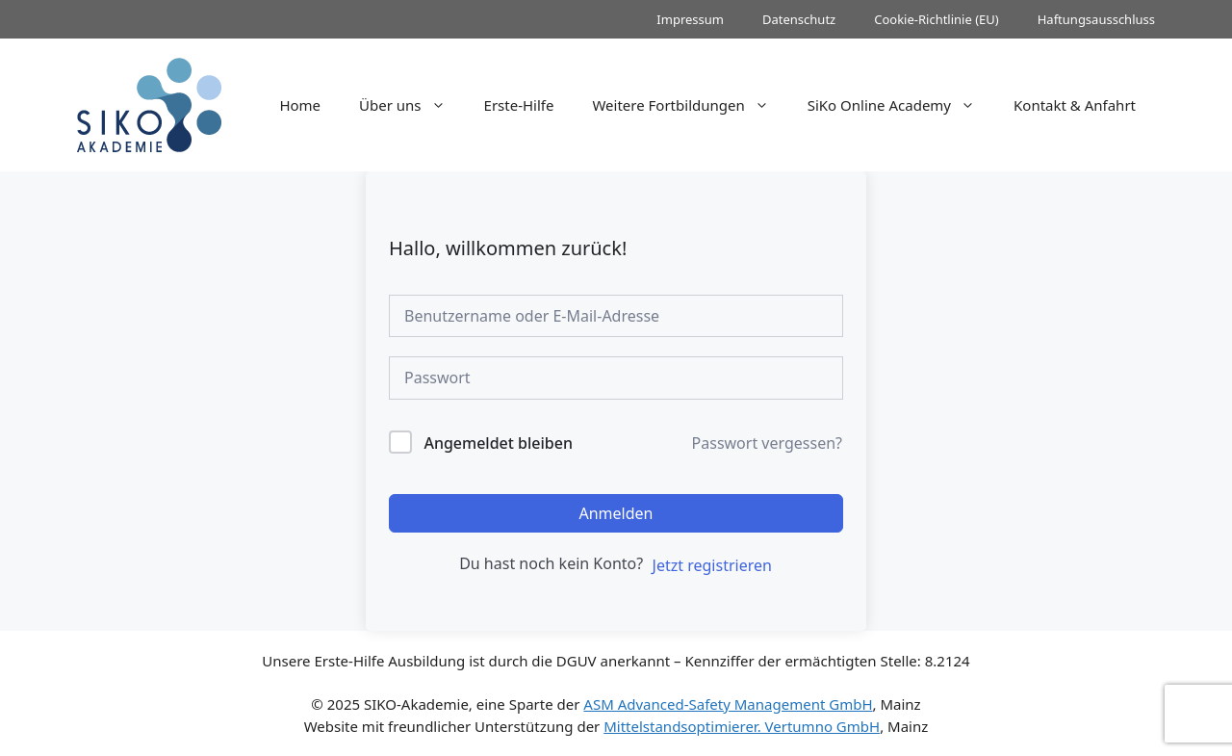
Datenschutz (798, 19)
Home (300, 105)
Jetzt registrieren (712, 565)
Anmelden (616, 513)
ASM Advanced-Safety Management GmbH (727, 704)
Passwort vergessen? (767, 443)
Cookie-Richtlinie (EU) (936, 19)
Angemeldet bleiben (498, 443)
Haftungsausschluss (1096, 19)
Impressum (690, 19)
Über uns (411, 105)
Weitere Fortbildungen (689, 105)
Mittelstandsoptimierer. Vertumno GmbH (741, 726)
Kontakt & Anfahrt (1075, 105)
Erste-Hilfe (519, 105)
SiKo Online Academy (901, 105)
